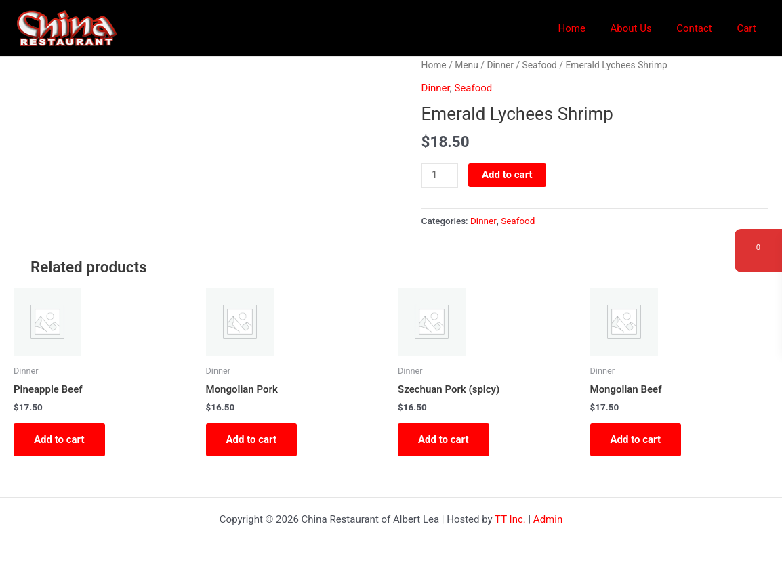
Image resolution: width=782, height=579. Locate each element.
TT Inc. (510, 519)
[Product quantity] (439, 175)
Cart (748, 28)
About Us (642, 28)
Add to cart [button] (59, 439)
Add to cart (507, 175)
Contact (700, 28)
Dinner (500, 65)
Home (587, 28)
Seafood (539, 65)
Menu (466, 65)
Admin (547, 519)
